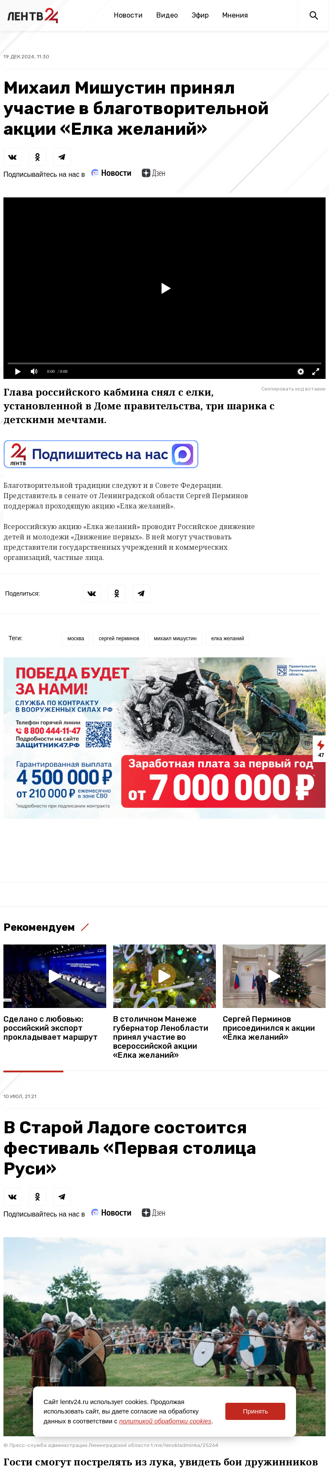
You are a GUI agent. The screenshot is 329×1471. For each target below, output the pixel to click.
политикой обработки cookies (165, 1421)
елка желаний (227, 639)
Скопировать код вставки (293, 389)
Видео (167, 15)
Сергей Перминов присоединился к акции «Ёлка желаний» (269, 1028)
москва (75, 639)
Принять (255, 1411)
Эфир (200, 15)
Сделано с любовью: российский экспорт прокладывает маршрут (50, 1028)
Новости (128, 15)
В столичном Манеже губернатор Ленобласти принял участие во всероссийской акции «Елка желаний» (160, 1037)
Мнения (235, 15)
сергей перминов (119, 639)
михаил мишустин (175, 639)
